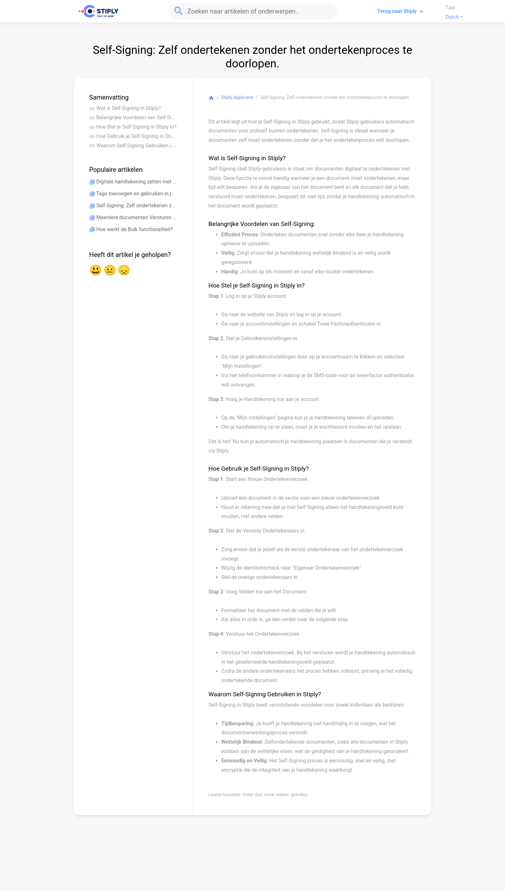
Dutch (452, 17)
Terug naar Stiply (400, 11)
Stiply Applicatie (237, 97)
